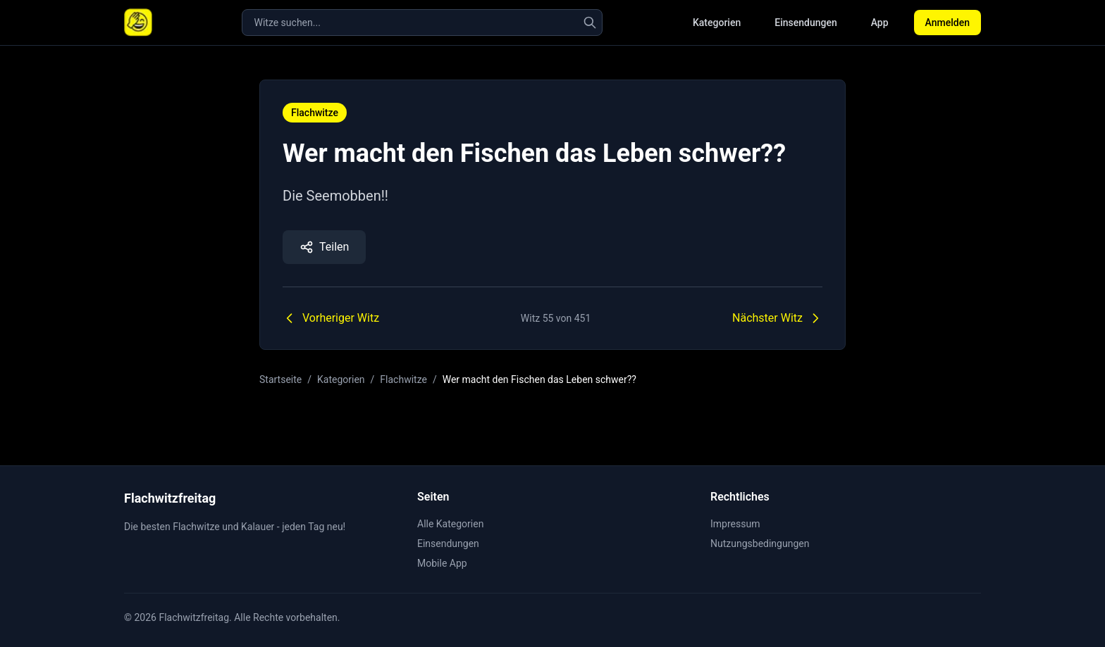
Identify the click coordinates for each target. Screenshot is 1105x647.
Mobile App (442, 563)
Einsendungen (805, 22)
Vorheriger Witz (331, 318)
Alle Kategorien (450, 523)
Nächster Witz (777, 318)
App (880, 22)
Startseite (280, 379)
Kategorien (717, 22)
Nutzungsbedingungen (759, 543)
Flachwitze (314, 112)
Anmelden (947, 22)
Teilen (324, 247)
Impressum (735, 523)
